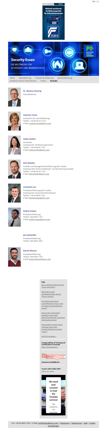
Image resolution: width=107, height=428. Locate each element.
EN (93, 1)
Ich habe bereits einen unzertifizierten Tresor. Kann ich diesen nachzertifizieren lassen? (52, 304)
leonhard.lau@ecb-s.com (39, 198)
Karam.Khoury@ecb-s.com (40, 259)
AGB (85, 423)
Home (12, 78)
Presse (43, 81)
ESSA (46, 4)
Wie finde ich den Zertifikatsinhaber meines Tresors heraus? (51, 294)
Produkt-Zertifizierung (44, 78)
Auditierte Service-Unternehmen (23, 81)
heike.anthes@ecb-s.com (39, 150)
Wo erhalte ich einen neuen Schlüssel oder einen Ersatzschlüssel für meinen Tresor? (52, 328)
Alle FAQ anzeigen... (49, 336)
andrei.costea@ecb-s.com (39, 219)
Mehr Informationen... (50, 347)
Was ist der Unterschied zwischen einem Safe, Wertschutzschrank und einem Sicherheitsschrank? (53, 316)
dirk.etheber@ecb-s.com (39, 174)
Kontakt (53, 81)
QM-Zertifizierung (65, 78)
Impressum (65, 423)
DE (98, 1)
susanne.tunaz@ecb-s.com (40, 123)
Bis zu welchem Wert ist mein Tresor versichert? (53, 286)
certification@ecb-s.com (48, 423)
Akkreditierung (25, 78)
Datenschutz (77, 423)
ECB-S (61, 4)
